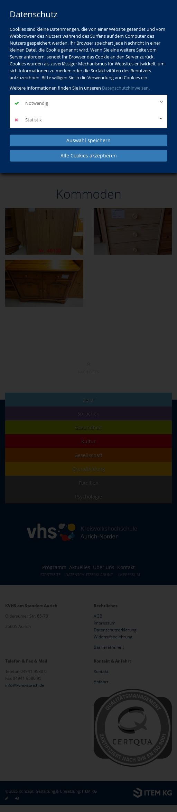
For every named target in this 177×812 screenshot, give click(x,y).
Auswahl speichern (88, 140)
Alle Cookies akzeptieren (88, 155)
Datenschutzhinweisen (125, 88)
